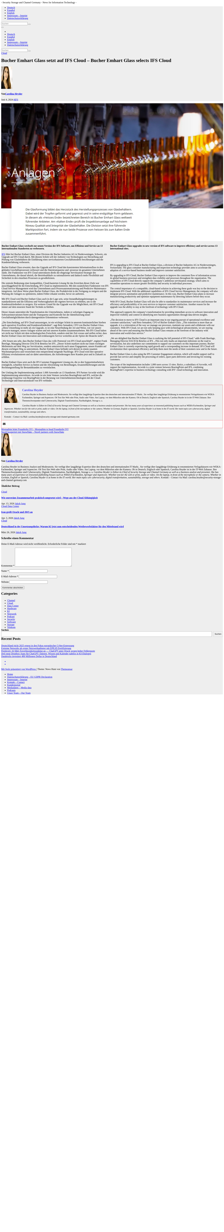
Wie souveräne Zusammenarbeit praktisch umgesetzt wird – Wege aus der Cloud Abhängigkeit (49, 497)
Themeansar (66, 672)
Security (11, 623)
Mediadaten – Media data (19, 691)
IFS (3, 254)
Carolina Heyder (13, 94)
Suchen (5, 633)
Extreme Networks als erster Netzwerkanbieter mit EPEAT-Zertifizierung (36, 652)
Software (11, 625)
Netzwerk (11, 617)
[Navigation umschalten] (2, 27)
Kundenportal (13, 688)
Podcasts (11, 694)
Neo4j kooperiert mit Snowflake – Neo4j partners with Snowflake (32, 432)
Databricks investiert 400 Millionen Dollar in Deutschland (29, 660)
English (10, 13)
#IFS (16, 99)
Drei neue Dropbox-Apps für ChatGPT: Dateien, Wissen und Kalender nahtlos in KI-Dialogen (46, 657)
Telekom (11, 631)
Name (5, 574)
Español (11, 10)
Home (10, 678)
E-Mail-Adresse (9, 580)
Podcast (11, 620)
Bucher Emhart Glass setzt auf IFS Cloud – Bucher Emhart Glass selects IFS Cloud (86, 60)
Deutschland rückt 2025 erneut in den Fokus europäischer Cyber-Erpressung (37, 649)
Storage (10, 628)
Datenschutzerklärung (17, 18)
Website (5, 585)
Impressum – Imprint (17, 15)
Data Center (13, 506)
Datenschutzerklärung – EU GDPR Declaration (29, 680)
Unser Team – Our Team (19, 696)
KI (8, 614)
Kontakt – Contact (16, 686)
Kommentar (7, 569)
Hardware (12, 612)
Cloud (4, 53)
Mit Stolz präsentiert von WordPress (18, 672)
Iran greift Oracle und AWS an (17, 512)
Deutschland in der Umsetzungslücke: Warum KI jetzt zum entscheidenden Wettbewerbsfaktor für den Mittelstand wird (62, 526)
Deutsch (11, 7)
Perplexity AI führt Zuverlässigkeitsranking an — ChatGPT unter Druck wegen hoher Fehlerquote (48, 654)
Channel (11, 604)
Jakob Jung (20, 503)
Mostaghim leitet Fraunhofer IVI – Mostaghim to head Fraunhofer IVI (34, 429)
